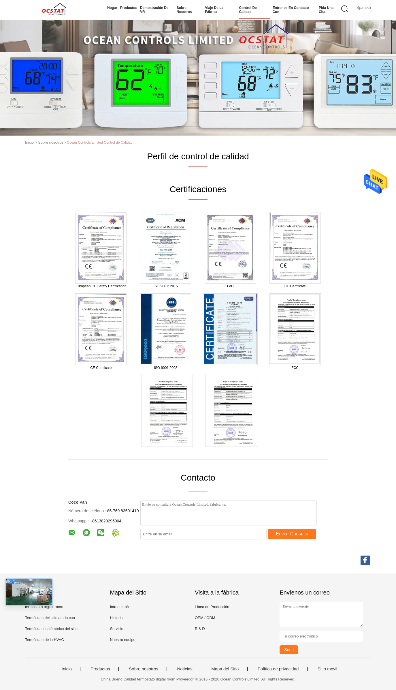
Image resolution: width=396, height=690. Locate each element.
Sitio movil (327, 669)
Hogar (112, 8)
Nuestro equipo (122, 640)
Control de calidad (248, 10)
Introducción (120, 607)
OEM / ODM (205, 618)
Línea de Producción (212, 607)
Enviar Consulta (292, 533)
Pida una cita (326, 10)
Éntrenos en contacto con (291, 10)
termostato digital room (44, 607)
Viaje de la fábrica (214, 10)
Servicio (116, 629)
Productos (128, 8)
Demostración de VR (154, 10)
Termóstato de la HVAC (44, 640)
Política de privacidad (278, 669)
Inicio (67, 669)
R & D (200, 629)
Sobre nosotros (184, 10)
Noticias (184, 669)
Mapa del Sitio (225, 669)
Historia (116, 618)
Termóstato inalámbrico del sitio (51, 629)
